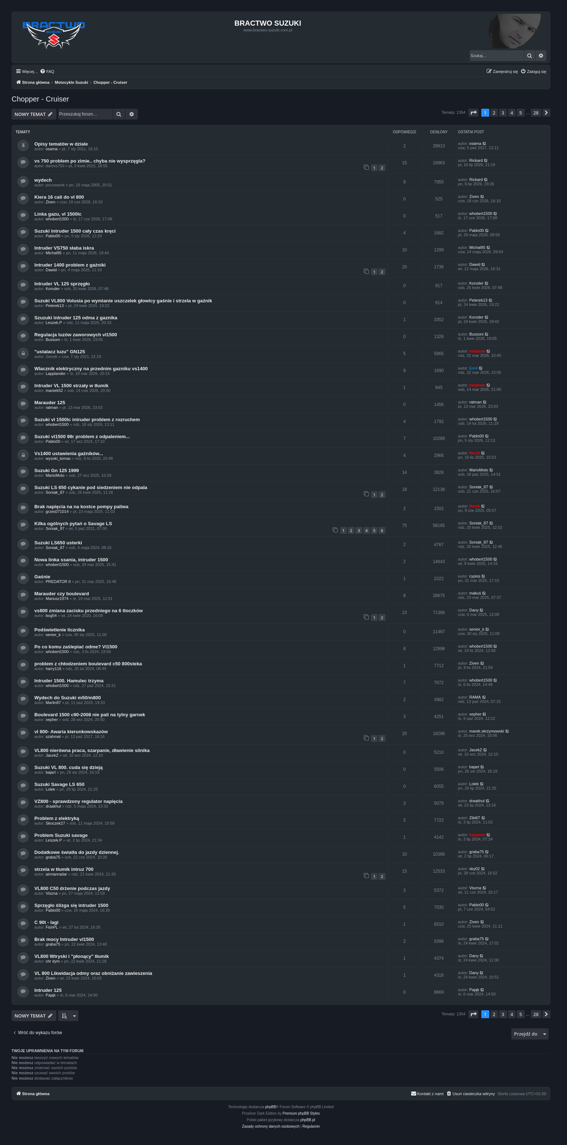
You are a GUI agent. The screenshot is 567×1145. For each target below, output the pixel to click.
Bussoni (53, 339)
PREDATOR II (58, 581)
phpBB (270, 1107)
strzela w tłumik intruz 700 (63, 869)
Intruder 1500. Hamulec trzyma (68, 680)
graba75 (53, 857)
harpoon (477, 351)
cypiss (475, 576)
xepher (52, 719)
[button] (473, 113)
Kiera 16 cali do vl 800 (59, 197)
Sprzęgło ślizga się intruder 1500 (71, 905)
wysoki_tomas (58, 458)
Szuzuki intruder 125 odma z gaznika (75, 317)
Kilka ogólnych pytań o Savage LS (73, 523)
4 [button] (512, 112)
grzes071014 (57, 511)
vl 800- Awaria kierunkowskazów (71, 731)
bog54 (51, 615)
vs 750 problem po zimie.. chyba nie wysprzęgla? (89, 161)
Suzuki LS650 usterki (58, 542)
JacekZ (52, 755)
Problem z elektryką (56, 818)
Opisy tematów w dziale (61, 144)
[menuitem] (47, 71)
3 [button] (503, 112)
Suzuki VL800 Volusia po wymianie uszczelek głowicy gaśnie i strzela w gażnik (123, 300)
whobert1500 (57, 219)
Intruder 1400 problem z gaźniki (70, 265)
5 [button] (520, 112)
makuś (475, 593)
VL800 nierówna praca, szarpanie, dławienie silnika (92, 750)
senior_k (53, 634)
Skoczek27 (55, 823)
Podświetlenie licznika (59, 629)
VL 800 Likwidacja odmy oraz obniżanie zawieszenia (93, 973)
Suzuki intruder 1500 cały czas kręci (75, 231)
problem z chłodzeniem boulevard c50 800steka (88, 663)
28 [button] (536, 112)
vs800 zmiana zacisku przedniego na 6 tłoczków (88, 610)
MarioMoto (55, 475)
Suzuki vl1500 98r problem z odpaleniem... (82, 436)
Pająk (51, 995)
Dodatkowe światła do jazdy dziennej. (76, 852)
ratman (52, 407)
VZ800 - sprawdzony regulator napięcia (78, 801)
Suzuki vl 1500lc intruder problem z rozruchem (87, 419)
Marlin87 (53, 702)
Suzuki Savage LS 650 (59, 784)
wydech (43, 180)
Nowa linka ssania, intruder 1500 (71, 559)
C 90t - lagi (46, 922)
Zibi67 (474, 818)
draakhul (53, 806)
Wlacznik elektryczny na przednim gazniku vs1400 (91, 368)
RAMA (475, 697)
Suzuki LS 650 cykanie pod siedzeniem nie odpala (90, 487)
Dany (474, 610)
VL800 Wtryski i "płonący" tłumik (71, 956)
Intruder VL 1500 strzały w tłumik (71, 385)
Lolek (50, 789)
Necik (474, 453)
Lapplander (55, 373)
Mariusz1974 (57, 598)
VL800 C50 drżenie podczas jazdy (72, 888)
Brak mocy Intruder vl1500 (64, 939)
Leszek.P (54, 322)
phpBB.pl (307, 1120)
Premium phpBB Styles (301, 1113)
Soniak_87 (55, 492)
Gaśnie (42, 576)
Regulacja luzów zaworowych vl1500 (75, 334)
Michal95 (53, 253)
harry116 (53, 668)
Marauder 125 (49, 402)
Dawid (51, 270)
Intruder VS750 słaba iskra (64, 248)
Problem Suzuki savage (61, 835)
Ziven (50, 202)
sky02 (474, 869)
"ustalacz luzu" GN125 (59, 351)
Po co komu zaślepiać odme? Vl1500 (75, 646)
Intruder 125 (48, 990)
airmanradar (56, 874)
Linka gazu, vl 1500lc (57, 214)
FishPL (52, 927)
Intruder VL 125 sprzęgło (62, 283)
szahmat (53, 736)
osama (51, 149)
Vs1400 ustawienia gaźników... (68, 453)
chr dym (53, 961)
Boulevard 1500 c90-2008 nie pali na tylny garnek (89, 714)
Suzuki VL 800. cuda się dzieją (68, 767)
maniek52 (54, 390)
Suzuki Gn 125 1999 (56, 470)
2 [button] (494, 112)
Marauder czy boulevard (61, 593)
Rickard (476, 160)
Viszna (51, 893)
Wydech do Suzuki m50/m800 (67, 697)
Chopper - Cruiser (40, 99)
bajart (51, 772)
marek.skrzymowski (486, 731)
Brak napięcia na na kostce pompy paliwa (81, 506)
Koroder (53, 288)
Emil (473, 368)
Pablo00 (53, 236)
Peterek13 (55, 305)
